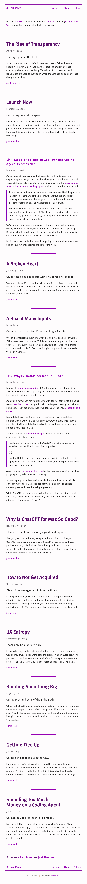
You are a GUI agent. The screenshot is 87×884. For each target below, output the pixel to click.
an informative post (36, 433)
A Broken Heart (22, 263)
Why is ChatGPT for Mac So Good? (42, 519)
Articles (56, 8)
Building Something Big (31, 686)
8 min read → (13, 613)
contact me (54, 875)
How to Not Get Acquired (32, 577)
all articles (25, 857)
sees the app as (20, 404)
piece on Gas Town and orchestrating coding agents (42, 184)
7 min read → (13, 299)
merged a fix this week (32, 471)
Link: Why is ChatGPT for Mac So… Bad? (34, 375)
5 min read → (13, 141)
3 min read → (13, 725)
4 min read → (13, 780)
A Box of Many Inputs (28, 318)
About (67, 8)
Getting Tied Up (23, 744)
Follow (77, 8)
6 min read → (13, 83)
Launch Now (19, 102)
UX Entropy (18, 631)
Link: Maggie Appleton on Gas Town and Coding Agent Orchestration (40, 161)
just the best (47, 857)
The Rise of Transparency (33, 43)
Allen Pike (13, 7)
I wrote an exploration (27, 388)
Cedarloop (51, 21)
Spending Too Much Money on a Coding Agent (33, 801)
